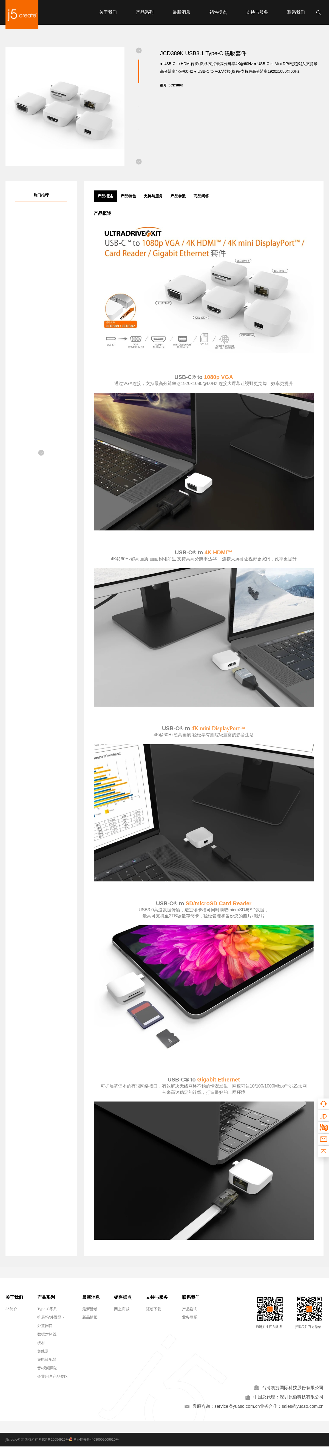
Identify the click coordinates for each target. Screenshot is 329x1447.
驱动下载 (153, 1309)
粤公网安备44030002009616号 (95, 1440)
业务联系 (189, 1317)
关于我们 (108, 12)
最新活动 (90, 1309)
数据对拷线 (46, 1334)
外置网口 (45, 1326)
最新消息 (181, 12)
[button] (138, 51)
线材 (41, 1343)
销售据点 (218, 12)
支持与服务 (257, 12)
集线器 (43, 1351)
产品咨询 (189, 1309)
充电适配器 (46, 1359)
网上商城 (121, 1309)
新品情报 (90, 1317)
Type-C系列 (47, 1309)
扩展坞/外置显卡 (51, 1317)
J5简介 (11, 1309)
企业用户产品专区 (52, 1376)
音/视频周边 (47, 1368)
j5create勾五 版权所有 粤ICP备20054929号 (37, 1440)
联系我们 (296, 12)
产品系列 (145, 12)
